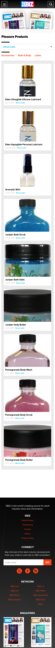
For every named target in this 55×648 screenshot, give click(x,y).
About (27, 533)
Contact (27, 529)
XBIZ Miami (40, 590)
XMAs (40, 603)
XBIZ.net (14, 590)
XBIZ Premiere (14, 599)
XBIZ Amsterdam (40, 595)
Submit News (27, 520)
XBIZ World (15, 595)
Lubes (38, 55)
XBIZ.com (14, 586)
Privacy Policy (27, 538)
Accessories (7, 55)
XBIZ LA (40, 586)
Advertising (27, 524)
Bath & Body (24, 55)
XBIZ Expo (40, 599)
